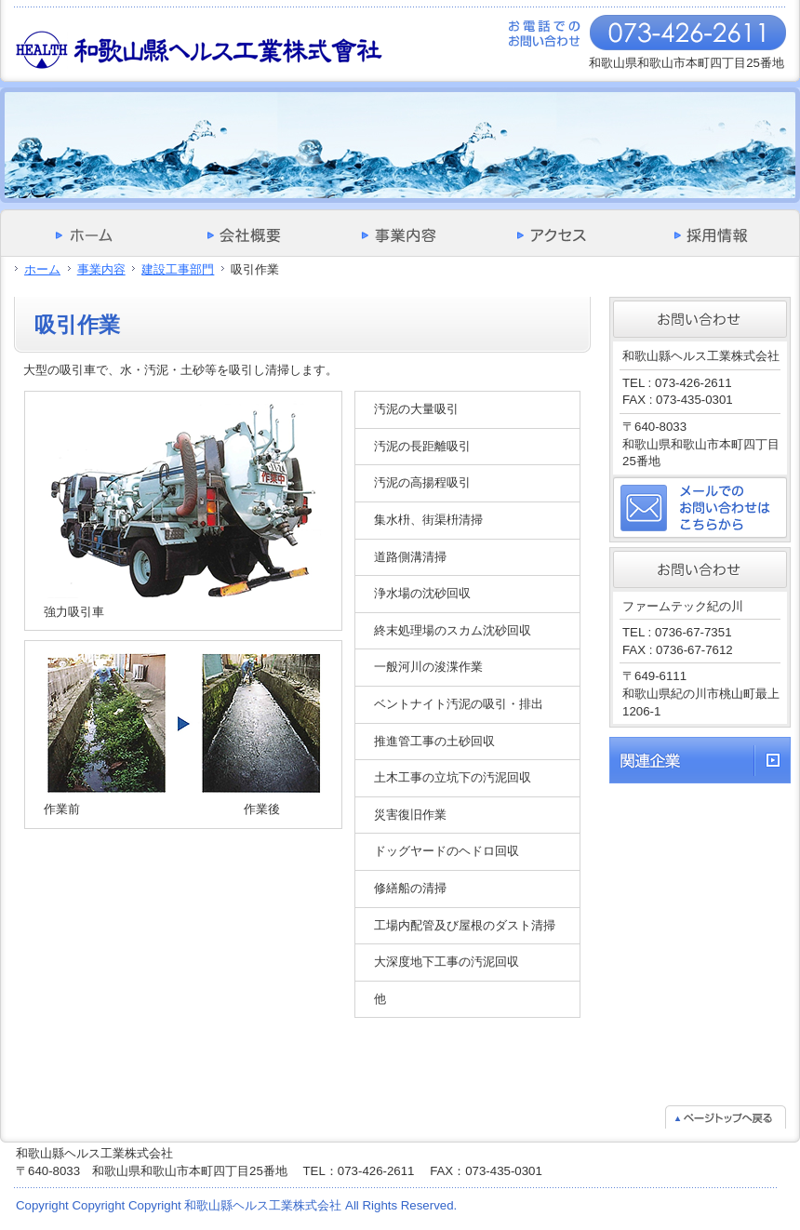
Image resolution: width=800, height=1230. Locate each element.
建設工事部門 (177, 269)
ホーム (42, 269)
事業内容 (101, 269)
